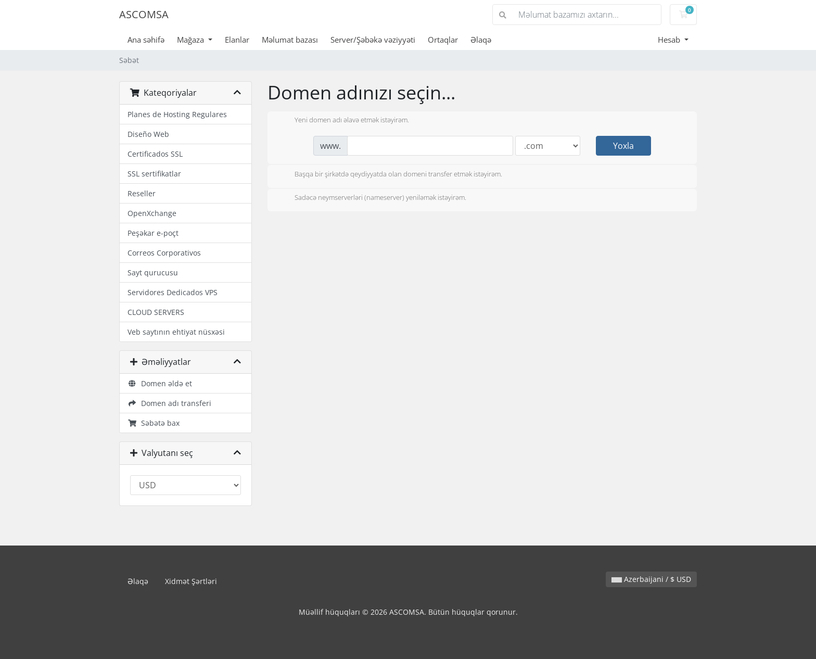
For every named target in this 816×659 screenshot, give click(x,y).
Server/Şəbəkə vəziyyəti (372, 39)
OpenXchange (152, 213)
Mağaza (191, 39)
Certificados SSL (155, 154)
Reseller (142, 193)
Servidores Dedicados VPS (173, 292)
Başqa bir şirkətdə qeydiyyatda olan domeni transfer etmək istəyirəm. (390, 175)
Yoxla (623, 145)
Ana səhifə (146, 39)
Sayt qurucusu (153, 272)
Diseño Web (148, 134)
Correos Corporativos (164, 253)
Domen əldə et (160, 383)
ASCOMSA (144, 14)
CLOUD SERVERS (156, 312)
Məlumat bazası (290, 39)
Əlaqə (480, 39)
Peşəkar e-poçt (153, 233)
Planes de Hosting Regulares (177, 114)
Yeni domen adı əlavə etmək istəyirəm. (343, 120)
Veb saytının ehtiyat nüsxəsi (176, 332)
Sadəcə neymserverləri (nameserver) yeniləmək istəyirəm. (372, 198)
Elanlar (237, 39)
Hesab (670, 39)
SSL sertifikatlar (154, 174)
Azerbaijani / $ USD (651, 579)
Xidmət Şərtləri (191, 581)
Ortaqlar (443, 39)
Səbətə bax (154, 423)
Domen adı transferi (169, 403)
